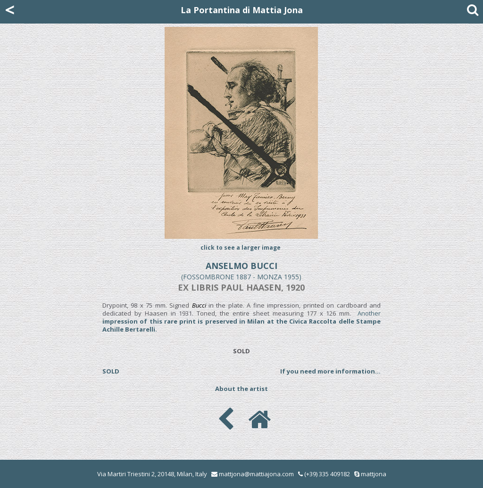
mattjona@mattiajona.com (256, 474)
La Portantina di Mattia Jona (242, 10)
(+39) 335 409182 (324, 474)
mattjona (373, 474)
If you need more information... (330, 371)
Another (241, 321)
